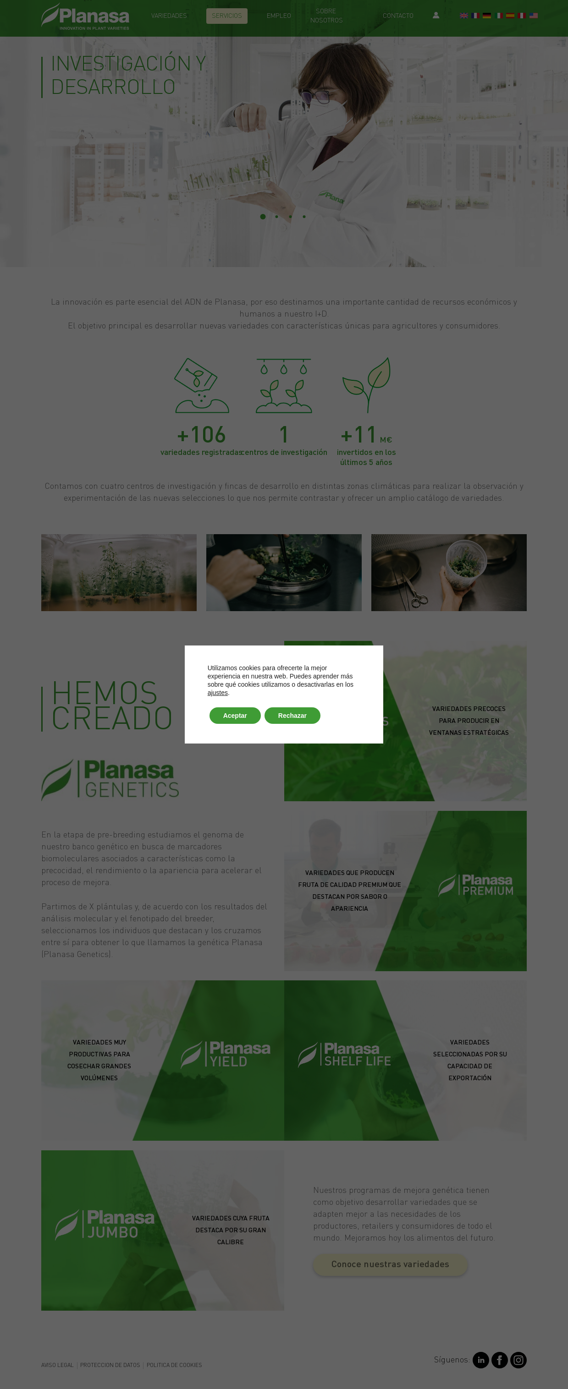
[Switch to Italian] (499, 16)
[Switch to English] (464, 16)
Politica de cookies (174, 1365)
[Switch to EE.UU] (533, 16)
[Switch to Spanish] (510, 16)
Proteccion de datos (110, 1365)
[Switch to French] (475, 16)
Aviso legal (57, 1365)
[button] (390, 1265)
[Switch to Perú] (522, 16)
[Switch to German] (487, 16)
